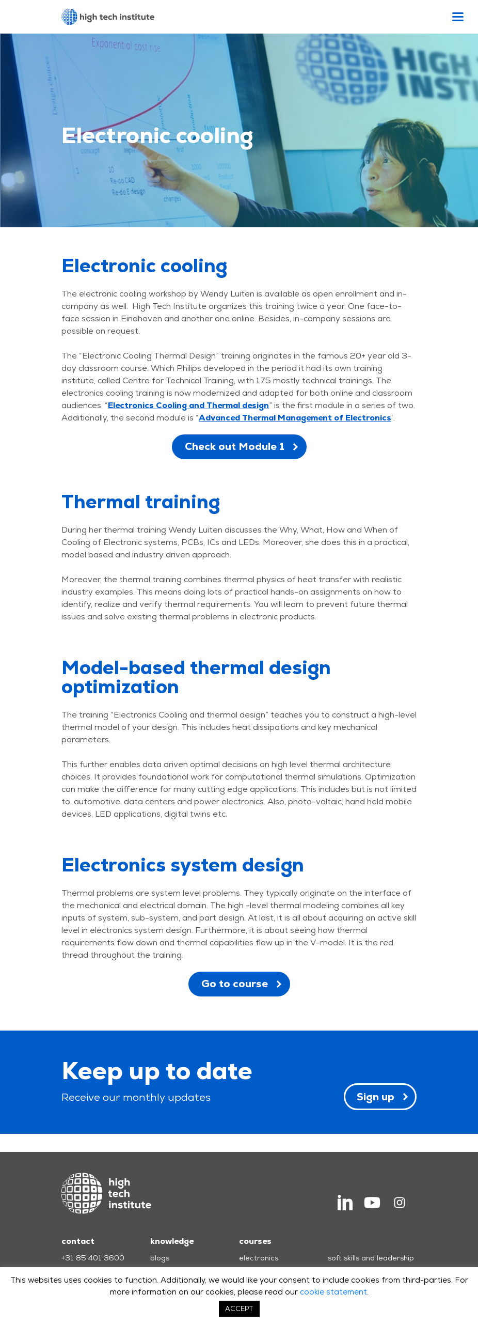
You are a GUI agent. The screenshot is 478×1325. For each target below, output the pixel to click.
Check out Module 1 (234, 446)
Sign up (375, 1096)
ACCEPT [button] (239, 1308)
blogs (159, 1257)
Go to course (234, 983)
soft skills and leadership (371, 1257)
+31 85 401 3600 (92, 1257)
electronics (258, 1257)
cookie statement (333, 1292)
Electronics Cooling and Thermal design (188, 405)
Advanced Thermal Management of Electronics (295, 417)
